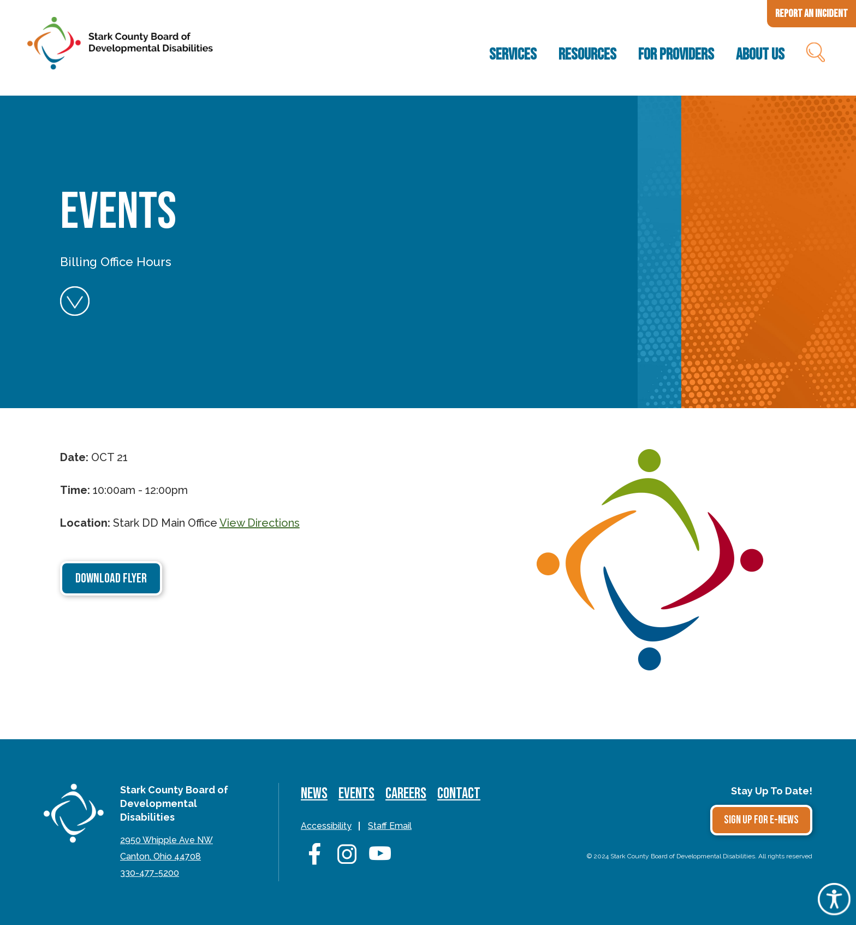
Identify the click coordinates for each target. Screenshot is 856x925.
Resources (587, 54)
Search (814, 54)
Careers (405, 794)
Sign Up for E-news (761, 820)
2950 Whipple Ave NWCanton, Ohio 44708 (166, 848)
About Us (760, 54)
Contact (458, 794)
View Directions (259, 522)
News (314, 794)
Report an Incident (811, 13)
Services (513, 54)
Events (356, 794)
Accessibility (326, 826)
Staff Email (390, 826)
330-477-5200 (149, 873)
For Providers (676, 54)
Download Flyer (111, 578)
